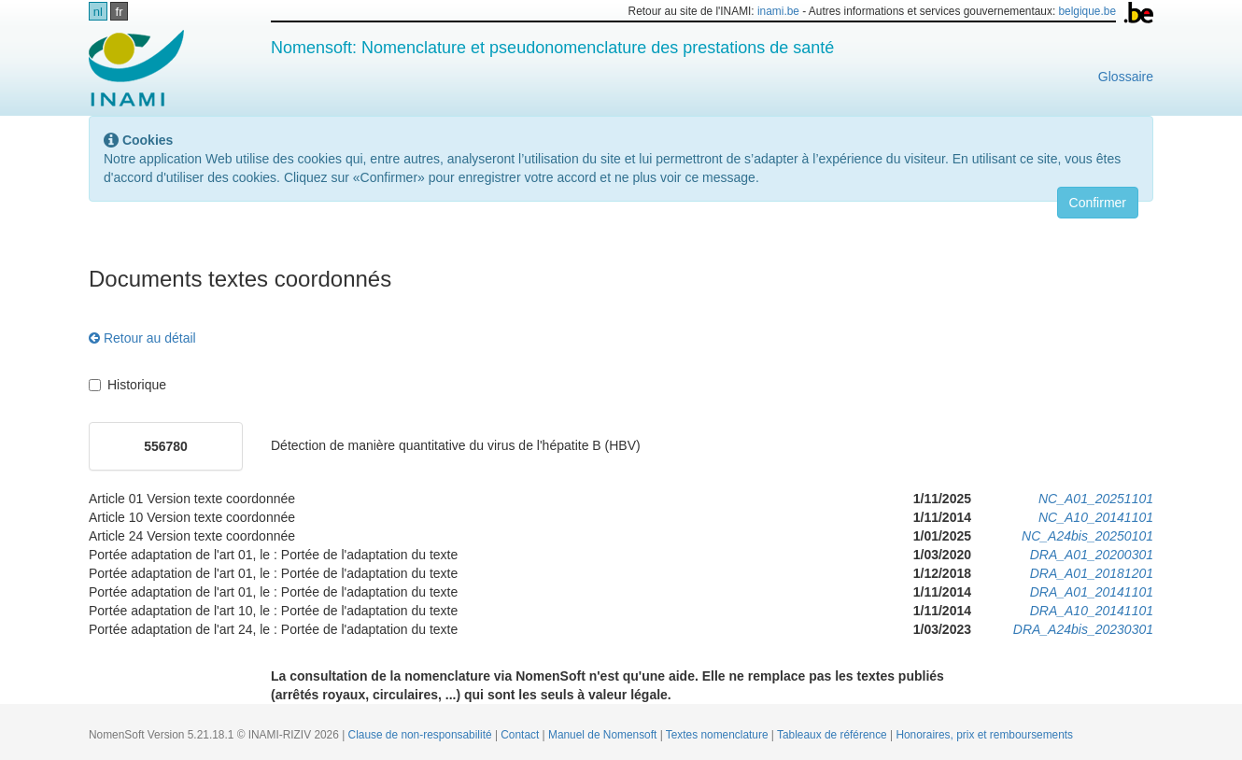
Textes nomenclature (718, 734)
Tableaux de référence (833, 734)
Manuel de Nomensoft (604, 734)
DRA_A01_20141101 (1091, 591)
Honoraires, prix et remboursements (984, 734)
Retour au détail (142, 338)
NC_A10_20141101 (1095, 517)
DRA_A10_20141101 (1091, 610)
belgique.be (1088, 11)
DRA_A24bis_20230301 (1083, 629)
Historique (127, 384)
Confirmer (1097, 202)
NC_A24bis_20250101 (1087, 535)
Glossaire (1125, 76)
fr (119, 12)
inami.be (778, 11)
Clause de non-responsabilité (421, 734)
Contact (521, 734)
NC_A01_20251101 (1095, 498)
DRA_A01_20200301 (1091, 554)
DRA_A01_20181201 (1091, 573)
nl (98, 12)
